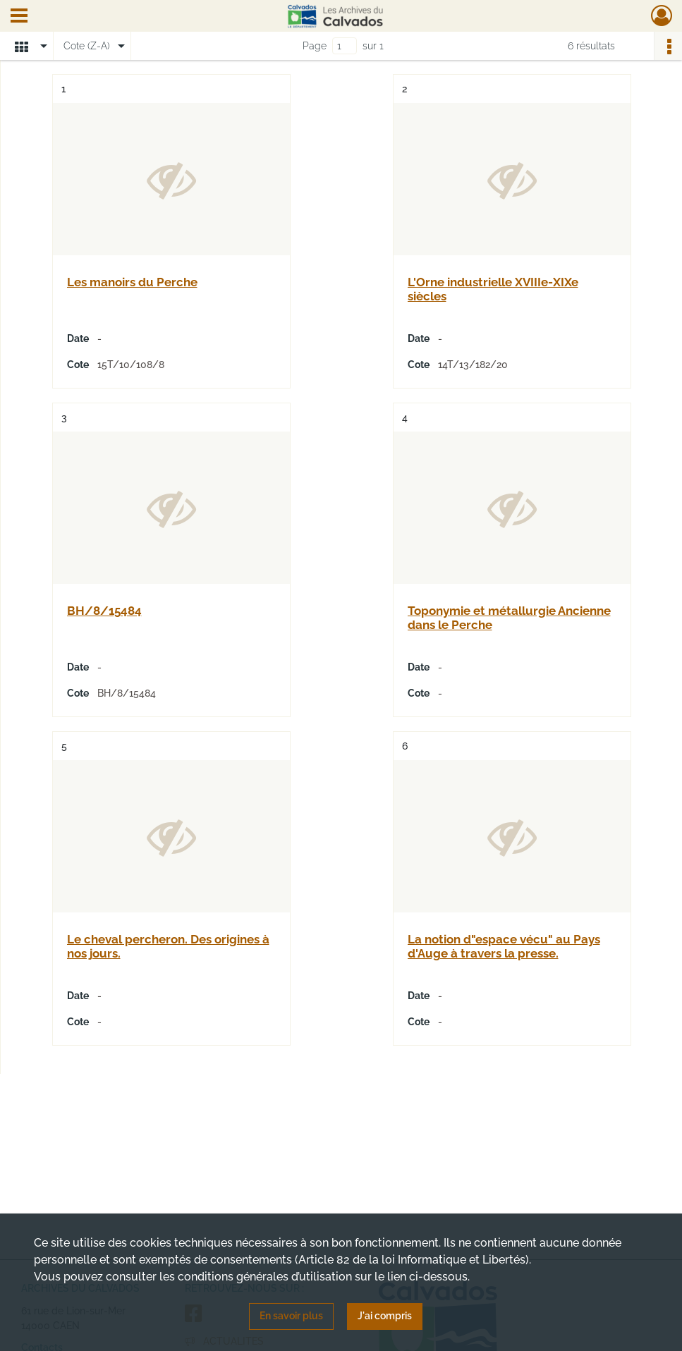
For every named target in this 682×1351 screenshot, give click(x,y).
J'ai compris (385, 1315)
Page (315, 45)
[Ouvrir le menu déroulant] (19, 16)
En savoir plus (291, 1315)
